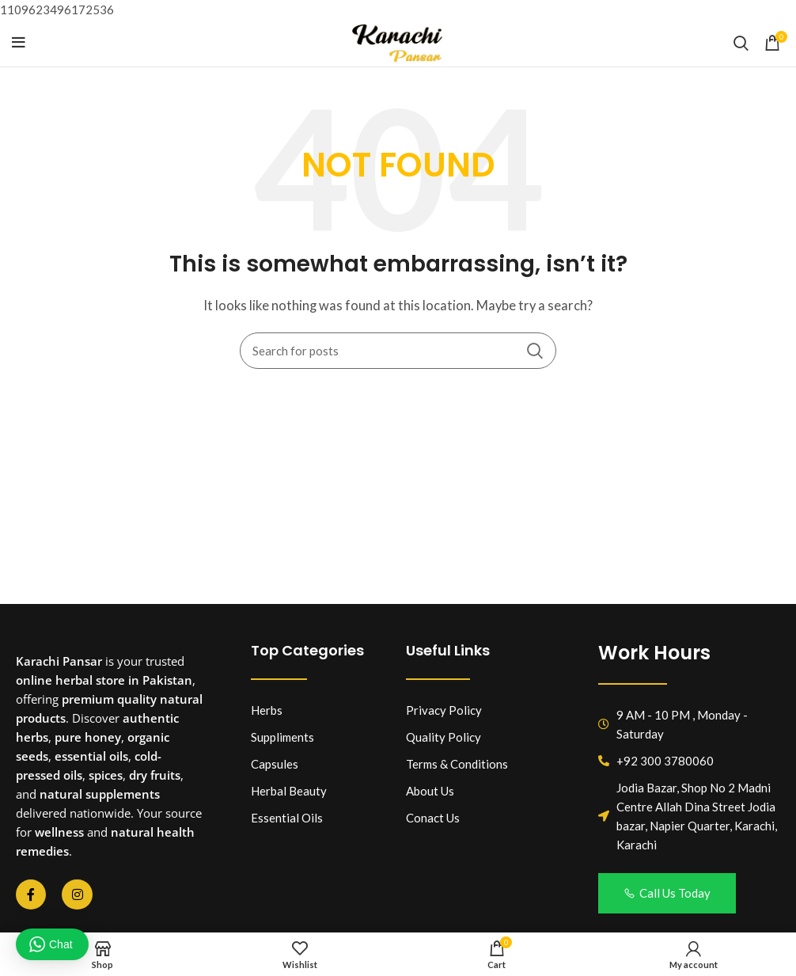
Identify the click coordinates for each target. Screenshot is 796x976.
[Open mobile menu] (18, 43)
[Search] (741, 43)
